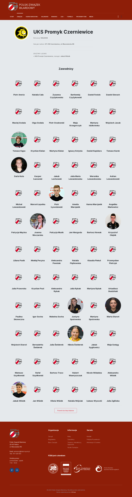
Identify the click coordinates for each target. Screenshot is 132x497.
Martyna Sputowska (94, 318)
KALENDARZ (44, 16)
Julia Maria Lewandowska (75, 177)
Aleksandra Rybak (56, 289)
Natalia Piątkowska (75, 261)
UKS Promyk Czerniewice (44, 56)
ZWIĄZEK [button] (19, 16)
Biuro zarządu (52, 442)
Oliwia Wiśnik (56, 401)
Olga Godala (38, 123)
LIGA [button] (62, 16)
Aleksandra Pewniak (56, 261)
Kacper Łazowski (37, 177)
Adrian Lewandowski (113, 177)
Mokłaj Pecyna (38, 260)
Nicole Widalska (94, 373)
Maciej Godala (19, 123)
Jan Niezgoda (75, 232)
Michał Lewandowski (19, 205)
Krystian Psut (38, 288)
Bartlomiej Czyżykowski (75, 96)
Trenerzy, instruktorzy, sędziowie (74, 443)
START (12, 16)
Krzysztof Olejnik (113, 233)
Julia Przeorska (19, 288)
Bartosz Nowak (94, 232)
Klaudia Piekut (94, 260)
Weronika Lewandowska (94, 177)
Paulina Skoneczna (19, 318)
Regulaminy (52, 439)
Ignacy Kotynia (75, 151)
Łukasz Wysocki (94, 401)
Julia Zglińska (113, 401)
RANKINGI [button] (54, 16)
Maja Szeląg (113, 345)
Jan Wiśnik (38, 401)
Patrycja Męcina (19, 232)
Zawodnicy (70, 439)
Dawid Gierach (113, 95)
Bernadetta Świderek (37, 346)
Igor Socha (38, 317)
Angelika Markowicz (113, 205)
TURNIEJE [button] (70, 16)
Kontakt (89, 436)
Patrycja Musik (57, 232)
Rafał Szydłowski (37, 374)
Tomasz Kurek (113, 151)
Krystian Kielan (38, 151)
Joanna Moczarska (38, 233)
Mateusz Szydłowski (19, 374)
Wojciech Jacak (113, 123)
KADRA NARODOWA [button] (32, 16)
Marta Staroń (113, 317)
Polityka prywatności (93, 439)
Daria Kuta (19, 176)
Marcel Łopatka (37, 204)
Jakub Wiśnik (19, 401)
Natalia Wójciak (75, 401)
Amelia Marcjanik (75, 205)
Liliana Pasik (19, 260)
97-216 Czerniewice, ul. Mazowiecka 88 (59, 44)
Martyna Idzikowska (94, 124)
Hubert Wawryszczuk (75, 374)
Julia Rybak (75, 288)
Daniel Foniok (94, 95)
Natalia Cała (37, 95)
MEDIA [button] (91, 16)
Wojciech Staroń (19, 345)
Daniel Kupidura (94, 151)
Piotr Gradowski (56, 123)
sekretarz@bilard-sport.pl (21, 451)
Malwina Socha (56, 317)
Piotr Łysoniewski (56, 205)
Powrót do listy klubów (65, 411)
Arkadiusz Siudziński (113, 289)
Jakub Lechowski (57, 177)
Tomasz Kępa (19, 151)
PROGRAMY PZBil (81, 16)
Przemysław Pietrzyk (113, 261)
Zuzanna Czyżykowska (56, 96)
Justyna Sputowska (75, 318)
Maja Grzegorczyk (75, 124)
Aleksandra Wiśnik (113, 374)
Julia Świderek (56, 345)
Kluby (69, 436)
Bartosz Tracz (56, 373)
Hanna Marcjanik (94, 204)
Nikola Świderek (75, 345)
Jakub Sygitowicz (94, 346)
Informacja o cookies (93, 442)
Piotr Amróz (19, 95)
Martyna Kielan (57, 151)
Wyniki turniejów (72, 447)
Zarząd (50, 436)
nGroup (73, 492)
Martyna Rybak (94, 288)
